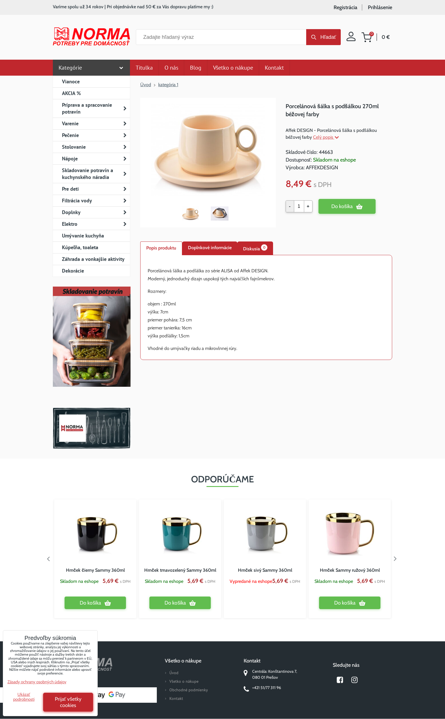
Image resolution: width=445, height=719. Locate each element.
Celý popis (326, 137)
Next (396, 559)
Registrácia (345, 7)
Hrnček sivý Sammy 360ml (265, 570)
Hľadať (328, 37)
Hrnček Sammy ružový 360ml (350, 570)
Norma (91, 428)
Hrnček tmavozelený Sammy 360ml (180, 570)
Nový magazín (91, 345)
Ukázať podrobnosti (24, 697)
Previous (48, 559)
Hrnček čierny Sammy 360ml (95, 570)
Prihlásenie (380, 7)
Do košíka (342, 206)
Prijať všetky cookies (68, 702)
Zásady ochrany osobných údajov (36, 681)
